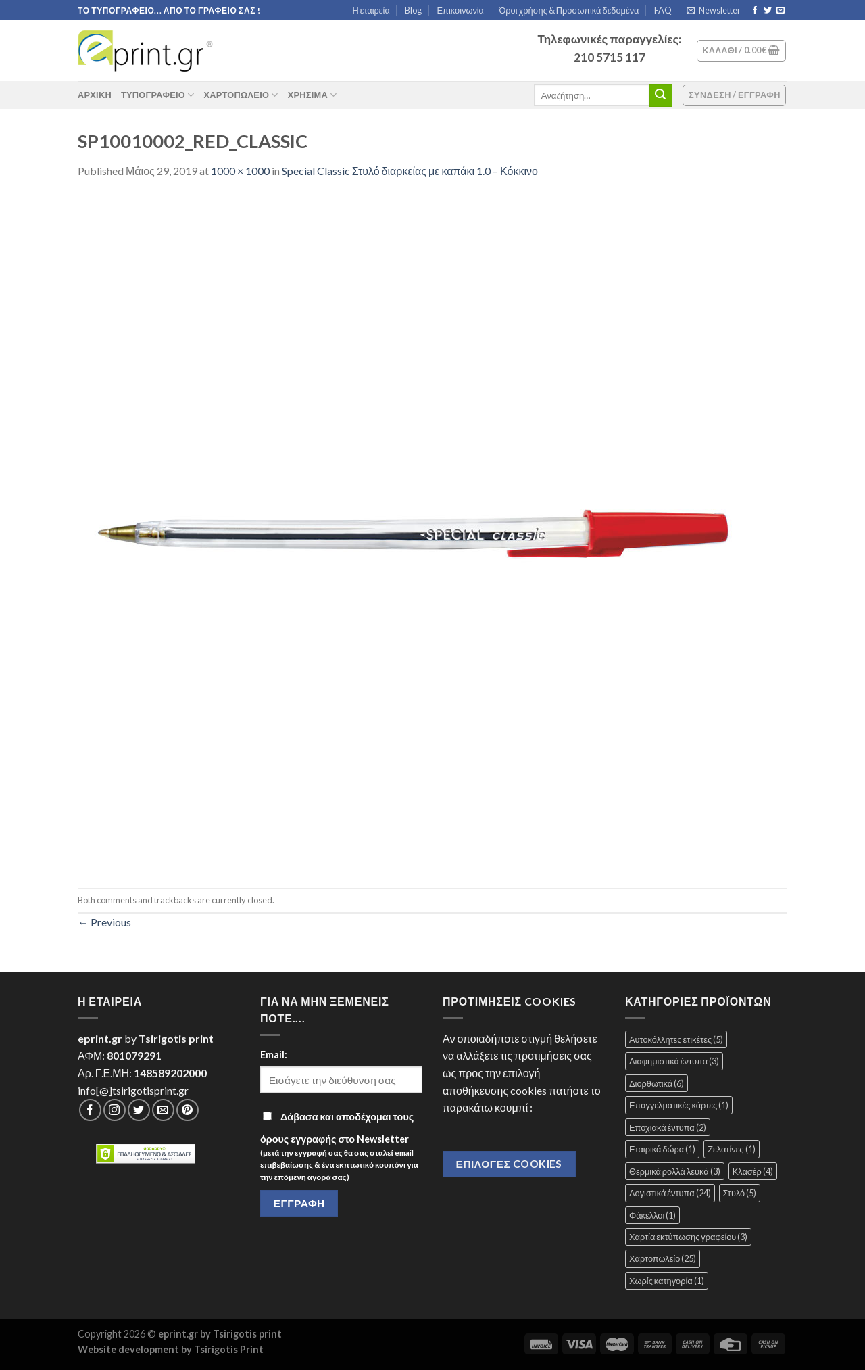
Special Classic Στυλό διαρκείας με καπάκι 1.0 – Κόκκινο (410, 170)
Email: (273, 1054)
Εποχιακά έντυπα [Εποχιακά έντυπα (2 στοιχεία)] (667, 1127)
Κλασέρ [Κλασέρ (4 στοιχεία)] (753, 1171)
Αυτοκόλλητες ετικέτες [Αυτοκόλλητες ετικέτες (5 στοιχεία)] (676, 1039)
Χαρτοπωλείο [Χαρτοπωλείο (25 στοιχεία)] (662, 1258)
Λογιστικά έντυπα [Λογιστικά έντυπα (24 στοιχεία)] (670, 1192)
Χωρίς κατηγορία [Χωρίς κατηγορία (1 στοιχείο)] (666, 1280)
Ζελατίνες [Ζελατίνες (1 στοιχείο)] (731, 1148)
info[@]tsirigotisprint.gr (133, 1090)
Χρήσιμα (312, 95)
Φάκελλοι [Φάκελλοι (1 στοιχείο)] (652, 1215)
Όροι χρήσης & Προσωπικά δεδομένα (569, 10)
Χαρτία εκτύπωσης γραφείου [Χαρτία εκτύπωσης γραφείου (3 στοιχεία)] (688, 1236)
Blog (413, 10)
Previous (104, 922)
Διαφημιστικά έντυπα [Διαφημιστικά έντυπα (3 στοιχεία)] (674, 1061)
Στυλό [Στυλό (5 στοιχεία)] (740, 1192)
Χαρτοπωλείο (240, 95)
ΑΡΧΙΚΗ (95, 94)
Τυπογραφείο (158, 95)
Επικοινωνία (460, 10)
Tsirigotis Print (229, 1349)
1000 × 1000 (240, 170)
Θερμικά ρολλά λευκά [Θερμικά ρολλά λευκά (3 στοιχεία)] (674, 1171)
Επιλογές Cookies (509, 1164)
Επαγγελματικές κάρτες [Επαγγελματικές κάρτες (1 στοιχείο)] (678, 1105)
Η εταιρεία (371, 10)
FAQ (663, 10)
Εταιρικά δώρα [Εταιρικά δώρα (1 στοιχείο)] (662, 1148)
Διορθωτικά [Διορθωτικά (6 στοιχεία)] (656, 1083)
